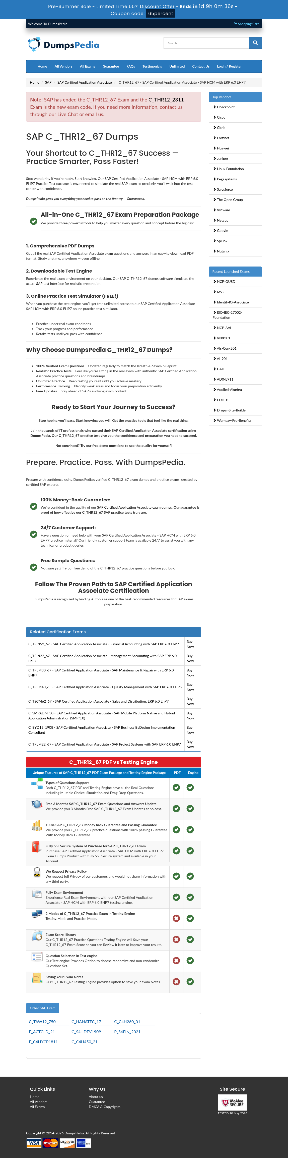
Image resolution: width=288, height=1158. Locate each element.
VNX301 (222, 338)
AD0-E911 (223, 379)
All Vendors (64, 66)
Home (42, 66)
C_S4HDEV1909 (86, 1031)
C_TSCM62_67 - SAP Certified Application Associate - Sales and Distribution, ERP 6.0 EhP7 (98, 701)
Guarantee (111, 66)
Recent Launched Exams (231, 271)
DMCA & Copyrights (104, 1106)
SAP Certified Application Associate (84, 82)
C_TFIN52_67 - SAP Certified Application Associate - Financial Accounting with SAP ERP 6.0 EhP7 (103, 644)
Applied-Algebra (227, 389)
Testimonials (152, 66)
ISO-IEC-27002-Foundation (227, 315)
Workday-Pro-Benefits (232, 420)
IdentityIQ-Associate (231, 302)
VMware (221, 210)
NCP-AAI (222, 328)
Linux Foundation (228, 169)
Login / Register (229, 66)
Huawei (221, 148)
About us (96, 1096)
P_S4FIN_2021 (127, 1031)
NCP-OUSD (224, 281)
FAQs (130, 66)
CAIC (219, 369)
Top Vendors (222, 97)
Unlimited (177, 66)
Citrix (219, 127)
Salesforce (223, 189)
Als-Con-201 (225, 348)
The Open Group (228, 199)
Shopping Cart (246, 24)
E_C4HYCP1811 (43, 1041)
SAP (48, 82)
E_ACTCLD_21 (42, 1031)
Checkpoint (224, 107)
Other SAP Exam (42, 1008)
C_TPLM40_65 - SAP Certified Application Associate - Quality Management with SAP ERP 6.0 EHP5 (105, 687)
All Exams (87, 66)
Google (220, 230)
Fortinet (221, 138)
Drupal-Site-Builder (230, 410)
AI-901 (220, 358)
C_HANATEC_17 (86, 1021)
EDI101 (221, 400)
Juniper (220, 158)
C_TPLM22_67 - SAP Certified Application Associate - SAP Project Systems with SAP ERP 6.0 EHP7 (104, 744)
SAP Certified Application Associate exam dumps (134, 507)
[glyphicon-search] (255, 43)
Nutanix (221, 251)
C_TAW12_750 (42, 1021)
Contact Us (200, 66)
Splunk (220, 241)
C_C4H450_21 (84, 1041)
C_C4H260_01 (127, 1021)
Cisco (219, 117)
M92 (219, 292)
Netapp (221, 220)
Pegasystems (225, 179)
